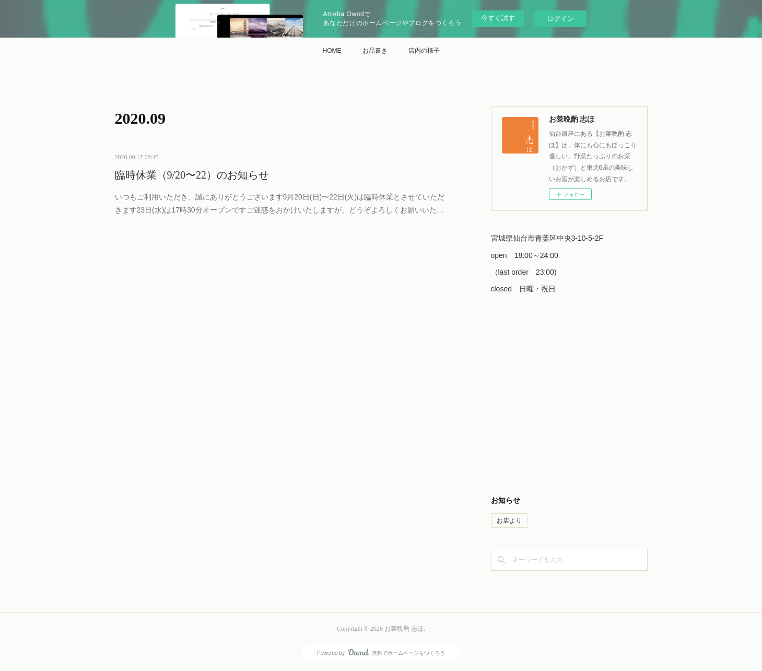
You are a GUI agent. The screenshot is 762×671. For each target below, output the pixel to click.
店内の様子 (424, 50)
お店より (509, 520)
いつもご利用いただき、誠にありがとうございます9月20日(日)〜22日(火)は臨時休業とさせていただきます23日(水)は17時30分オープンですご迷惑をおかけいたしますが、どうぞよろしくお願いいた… (280, 203)
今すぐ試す (498, 18)
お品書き (375, 50)
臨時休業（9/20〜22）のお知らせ (192, 175)
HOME (332, 50)
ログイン (560, 18)
